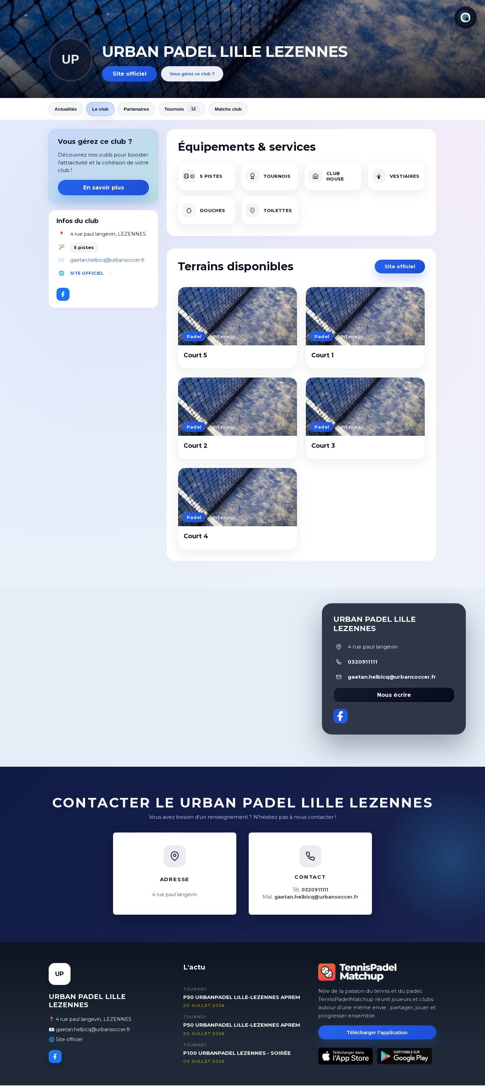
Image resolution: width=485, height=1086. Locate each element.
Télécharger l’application (377, 1033)
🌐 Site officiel (65, 1040)
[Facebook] (63, 294)
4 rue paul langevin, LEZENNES (108, 235)
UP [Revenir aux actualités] (70, 59)
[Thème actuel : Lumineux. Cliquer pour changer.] (465, 17)
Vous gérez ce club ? (192, 73)
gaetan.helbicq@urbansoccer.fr (107, 261)
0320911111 (362, 662)
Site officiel (130, 74)
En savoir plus (103, 188)
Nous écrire (394, 695)
